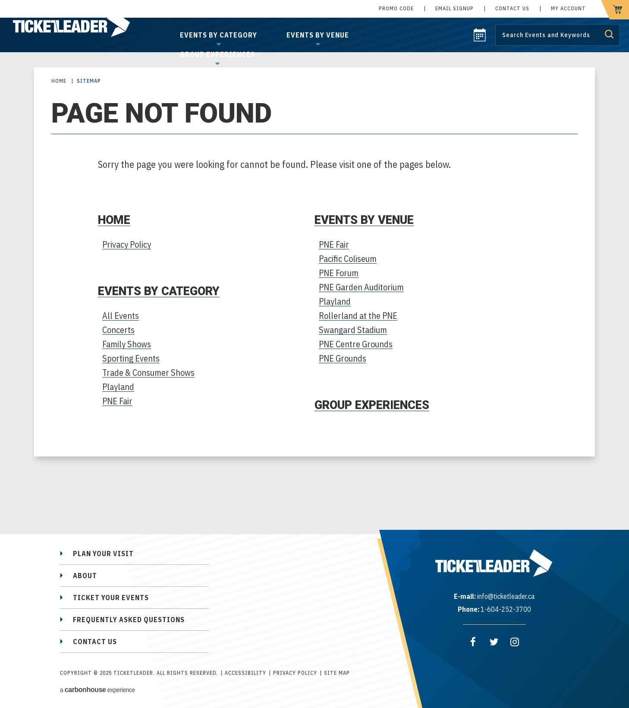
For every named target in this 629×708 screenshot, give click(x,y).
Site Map (337, 673)
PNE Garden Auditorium (361, 287)
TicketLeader (81, 26)
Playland (118, 387)
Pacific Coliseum (348, 258)
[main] (314, 279)
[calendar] (480, 39)
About (85, 575)
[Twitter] (494, 642)
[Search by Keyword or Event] (557, 35)
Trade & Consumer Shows (148, 372)
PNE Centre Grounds (356, 344)
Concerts (118, 330)
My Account (568, 8)
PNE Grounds (342, 358)
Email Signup (454, 8)
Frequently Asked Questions (129, 619)
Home (58, 81)
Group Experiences (217, 54)
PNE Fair (117, 401)
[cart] (615, 9)
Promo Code (396, 8)
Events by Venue (317, 35)
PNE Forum (339, 273)
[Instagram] (514, 642)
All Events (120, 315)
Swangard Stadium (353, 330)
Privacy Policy (126, 244)
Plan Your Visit (103, 553)
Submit (609, 34)
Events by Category (218, 35)
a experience (97, 689)
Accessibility (245, 673)
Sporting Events (131, 358)
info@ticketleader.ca (506, 596)
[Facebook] (473, 642)
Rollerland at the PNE (358, 315)
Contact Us (512, 8)
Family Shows (126, 344)
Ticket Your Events (111, 597)
